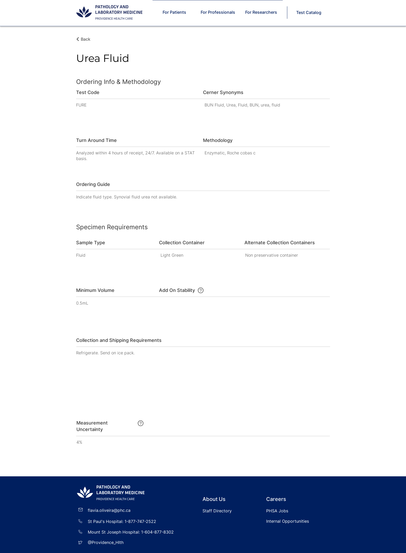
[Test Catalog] (309, 12)
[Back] (87, 39)
